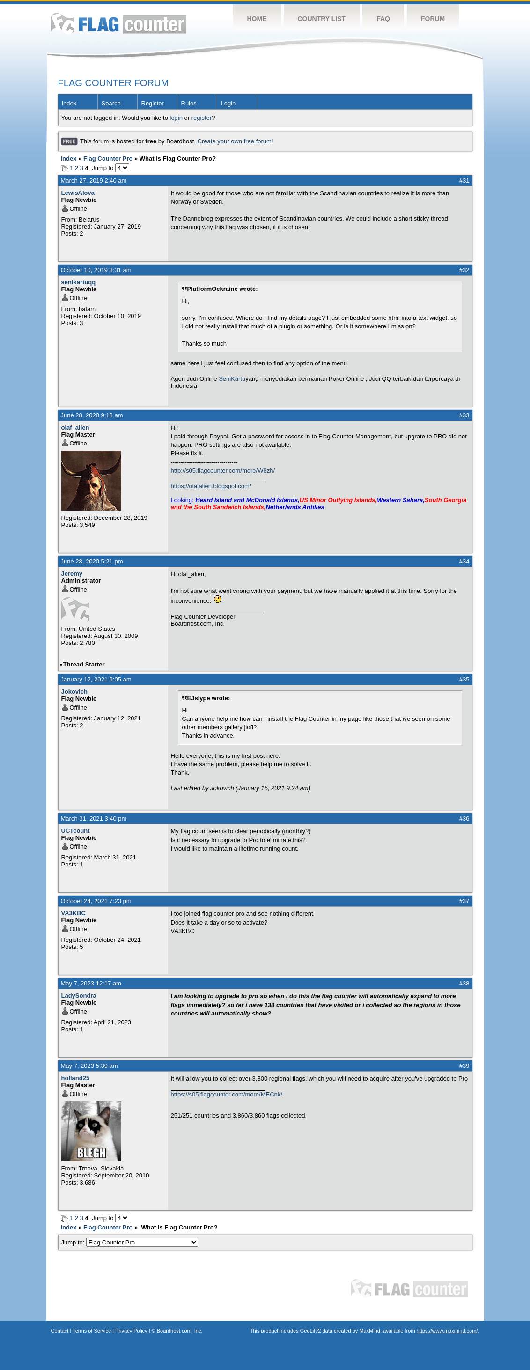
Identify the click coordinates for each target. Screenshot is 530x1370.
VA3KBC (73, 913)
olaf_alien (75, 427)
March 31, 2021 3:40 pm (94, 818)
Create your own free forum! (235, 141)
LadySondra (78, 995)
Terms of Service (92, 1330)
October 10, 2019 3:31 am (96, 270)
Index (69, 103)
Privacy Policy (131, 1330)
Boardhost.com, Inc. (180, 1330)
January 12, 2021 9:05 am (96, 679)
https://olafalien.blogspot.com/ (211, 485)
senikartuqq (78, 282)
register (201, 117)
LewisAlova (78, 192)
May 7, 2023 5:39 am (89, 1065)
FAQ (383, 18)
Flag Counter (118, 23)
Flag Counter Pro (107, 158)
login (176, 117)
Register (152, 103)
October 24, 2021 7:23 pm (96, 900)
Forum (433, 18)
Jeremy (72, 573)
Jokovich (74, 691)
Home (257, 18)
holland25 (75, 1077)
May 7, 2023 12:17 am (91, 983)
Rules (189, 103)
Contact (60, 1330)
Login (228, 103)
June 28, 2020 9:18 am (92, 415)
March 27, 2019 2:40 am (94, 180)
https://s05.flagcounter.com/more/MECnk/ (226, 1094)
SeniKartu (232, 378)
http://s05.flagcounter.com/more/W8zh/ (223, 470)
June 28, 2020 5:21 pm (92, 561)
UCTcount (75, 830)
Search (111, 103)
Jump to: (130, 1242)
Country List (322, 18)
